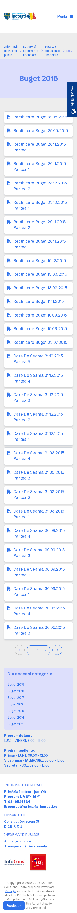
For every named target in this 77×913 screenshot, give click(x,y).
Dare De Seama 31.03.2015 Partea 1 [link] (38, 513)
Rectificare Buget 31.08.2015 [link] (40, 116)
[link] (20, 16)
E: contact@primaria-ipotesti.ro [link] (30, 806)
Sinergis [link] (10, 891)
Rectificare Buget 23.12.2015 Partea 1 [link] (40, 205)
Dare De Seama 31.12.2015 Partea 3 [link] (38, 397)
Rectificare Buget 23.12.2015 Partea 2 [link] (40, 185)
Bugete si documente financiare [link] (30, 51)
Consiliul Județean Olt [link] (22, 821)
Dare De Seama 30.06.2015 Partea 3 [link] (39, 630)
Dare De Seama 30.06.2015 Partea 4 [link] (39, 610)
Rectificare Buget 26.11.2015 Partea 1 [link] (39, 166)
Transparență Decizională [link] (25, 846)
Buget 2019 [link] (15, 684)
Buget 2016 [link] (15, 704)
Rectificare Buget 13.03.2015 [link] (40, 274)
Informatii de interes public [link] (11, 51)
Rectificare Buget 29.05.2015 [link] (40, 130)
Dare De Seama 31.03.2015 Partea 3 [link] (38, 475)
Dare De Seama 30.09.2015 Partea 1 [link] (39, 591)
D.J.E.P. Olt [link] (13, 826)
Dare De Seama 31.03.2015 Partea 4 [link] (38, 455)
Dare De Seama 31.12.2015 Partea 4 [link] (38, 378)
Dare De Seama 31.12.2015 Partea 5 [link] (38, 358)
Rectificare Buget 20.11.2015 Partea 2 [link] (39, 224)
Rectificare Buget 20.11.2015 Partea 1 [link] (39, 244)
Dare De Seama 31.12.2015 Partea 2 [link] (38, 416)
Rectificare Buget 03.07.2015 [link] (40, 342)
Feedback (14, 906)
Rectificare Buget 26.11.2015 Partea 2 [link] (39, 147)
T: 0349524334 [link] (17, 802)
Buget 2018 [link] (15, 691)
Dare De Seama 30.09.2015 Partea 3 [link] (39, 552)
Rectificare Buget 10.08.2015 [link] (40, 328)
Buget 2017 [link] (15, 698)
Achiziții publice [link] (17, 841)
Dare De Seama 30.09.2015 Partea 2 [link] (39, 572)
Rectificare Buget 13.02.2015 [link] (40, 287)
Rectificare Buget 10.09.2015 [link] (40, 315)
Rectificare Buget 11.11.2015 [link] (38, 301)
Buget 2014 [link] (15, 717)
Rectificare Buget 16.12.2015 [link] (39, 260)
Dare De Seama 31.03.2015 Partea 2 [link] (38, 494)
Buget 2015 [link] (15, 711)
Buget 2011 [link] (15, 724)
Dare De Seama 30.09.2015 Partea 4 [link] (39, 533)
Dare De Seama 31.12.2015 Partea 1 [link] (38, 436)
